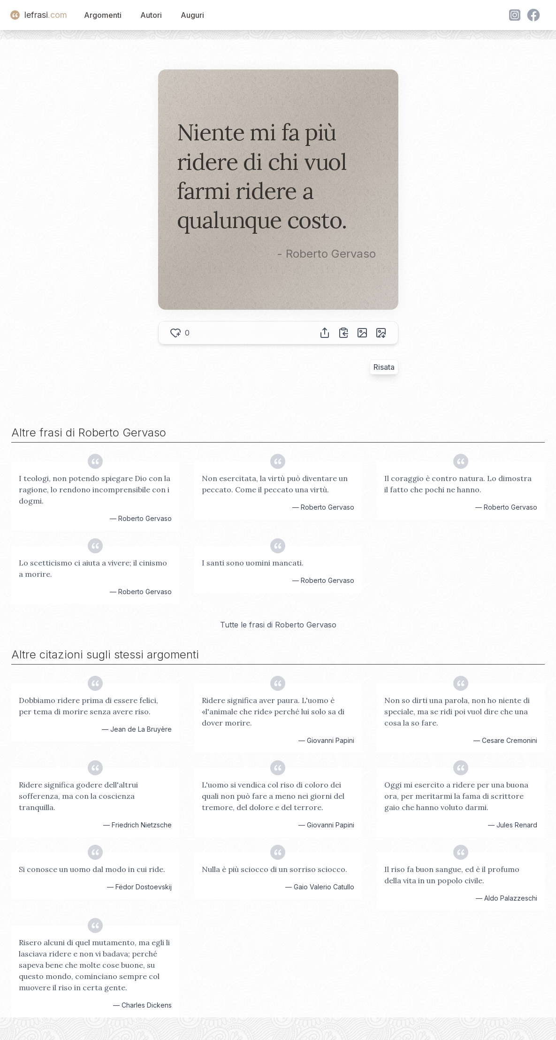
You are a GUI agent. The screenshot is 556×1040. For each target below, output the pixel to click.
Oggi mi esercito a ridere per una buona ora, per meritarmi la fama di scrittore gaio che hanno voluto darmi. (456, 796)
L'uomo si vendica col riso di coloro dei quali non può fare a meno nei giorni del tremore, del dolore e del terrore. (273, 796)
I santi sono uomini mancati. (253, 562)
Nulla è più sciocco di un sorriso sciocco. (274, 869)
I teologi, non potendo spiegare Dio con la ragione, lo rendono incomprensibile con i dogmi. (94, 489)
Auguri (192, 15)
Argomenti (103, 15)
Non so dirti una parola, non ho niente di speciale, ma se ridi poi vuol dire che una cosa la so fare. (457, 711)
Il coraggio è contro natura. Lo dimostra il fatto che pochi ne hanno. (458, 484)
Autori (151, 15)
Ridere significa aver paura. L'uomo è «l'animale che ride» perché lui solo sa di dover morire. (273, 711)
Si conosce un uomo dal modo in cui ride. (92, 869)
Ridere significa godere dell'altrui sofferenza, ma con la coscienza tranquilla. (78, 796)
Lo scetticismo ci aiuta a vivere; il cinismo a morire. (93, 568)
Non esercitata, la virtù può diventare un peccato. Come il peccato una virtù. (275, 484)
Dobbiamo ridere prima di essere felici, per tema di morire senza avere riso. (88, 706)
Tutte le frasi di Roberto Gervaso (278, 624)
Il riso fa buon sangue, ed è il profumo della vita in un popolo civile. (451, 874)
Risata (384, 367)
